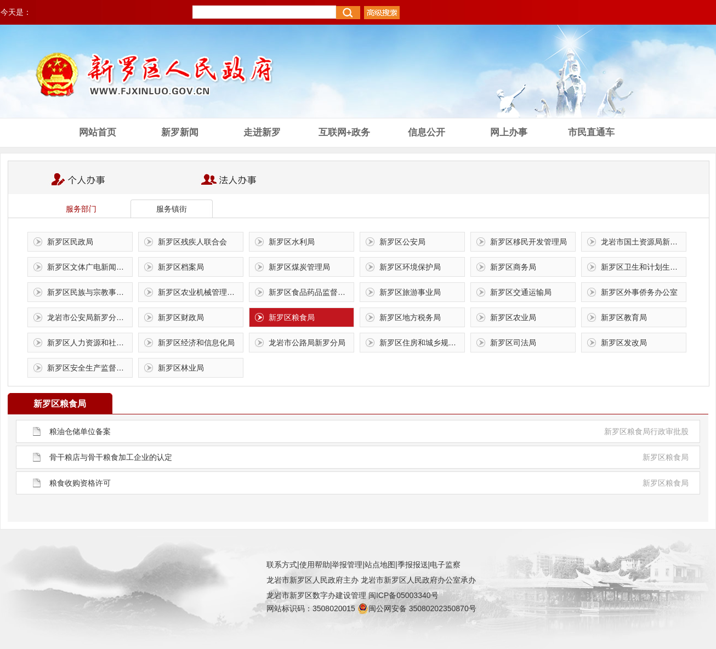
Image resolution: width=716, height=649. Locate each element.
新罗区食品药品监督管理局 (311, 292)
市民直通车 (591, 132)
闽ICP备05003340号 (403, 595)
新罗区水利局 (292, 241)
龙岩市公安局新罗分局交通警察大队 (89, 317)
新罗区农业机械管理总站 (200, 292)
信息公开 (426, 132)
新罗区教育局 (624, 317)
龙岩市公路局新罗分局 (307, 342)
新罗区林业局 (181, 367)
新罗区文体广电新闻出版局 (89, 267)
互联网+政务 (345, 132)
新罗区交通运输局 (521, 292)
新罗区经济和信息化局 (196, 342)
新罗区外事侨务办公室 (639, 292)
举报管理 (347, 564)
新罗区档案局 (181, 267)
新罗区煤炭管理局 (299, 267)
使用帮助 (314, 564)
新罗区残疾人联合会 (192, 241)
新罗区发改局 (624, 342)
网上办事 (508, 132)
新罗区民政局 (70, 241)
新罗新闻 (179, 132)
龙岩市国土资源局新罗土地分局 (643, 241)
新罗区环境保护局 (410, 267)
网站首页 (97, 132)
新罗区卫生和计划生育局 (643, 267)
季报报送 (412, 564)
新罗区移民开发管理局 (528, 241)
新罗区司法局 (513, 342)
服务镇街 (171, 208)
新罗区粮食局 (292, 317)
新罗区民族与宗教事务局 (89, 292)
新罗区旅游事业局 (410, 292)
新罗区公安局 (402, 241)
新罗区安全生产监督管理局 (89, 367)
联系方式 (281, 564)
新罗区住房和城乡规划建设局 (421, 342)
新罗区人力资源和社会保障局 (89, 342)
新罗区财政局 (181, 317)
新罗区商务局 (513, 267)
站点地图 (380, 564)
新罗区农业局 (513, 317)
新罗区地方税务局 (410, 317)
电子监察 (445, 564)
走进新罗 (262, 132)
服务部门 (81, 208)
